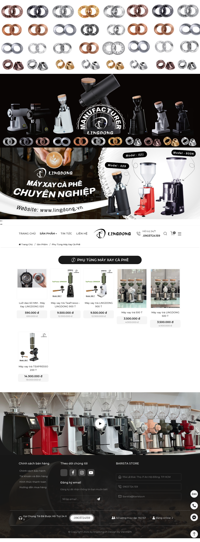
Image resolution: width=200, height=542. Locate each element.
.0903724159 (81, 521)
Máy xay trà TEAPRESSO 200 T (33, 370)
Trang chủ (27, 233)
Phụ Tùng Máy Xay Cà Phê (66, 244)
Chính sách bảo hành (32, 474)
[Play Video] (100, 427)
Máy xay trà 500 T (131, 312)
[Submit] (98, 502)
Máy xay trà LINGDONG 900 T (99, 305)
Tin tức (66, 233)
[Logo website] (114, 233)
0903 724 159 (130, 490)
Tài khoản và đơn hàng (33, 480)
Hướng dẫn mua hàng (33, 491)
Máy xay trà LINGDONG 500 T (165, 314)
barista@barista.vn (134, 500)
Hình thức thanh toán (32, 485)
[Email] (81, 502)
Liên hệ (82, 233)
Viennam (126, 535)
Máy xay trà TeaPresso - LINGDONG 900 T (65, 305)
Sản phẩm (47, 233)
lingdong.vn (100, 535)
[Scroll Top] (194, 534)
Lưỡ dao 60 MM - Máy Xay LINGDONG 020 (32, 305)
